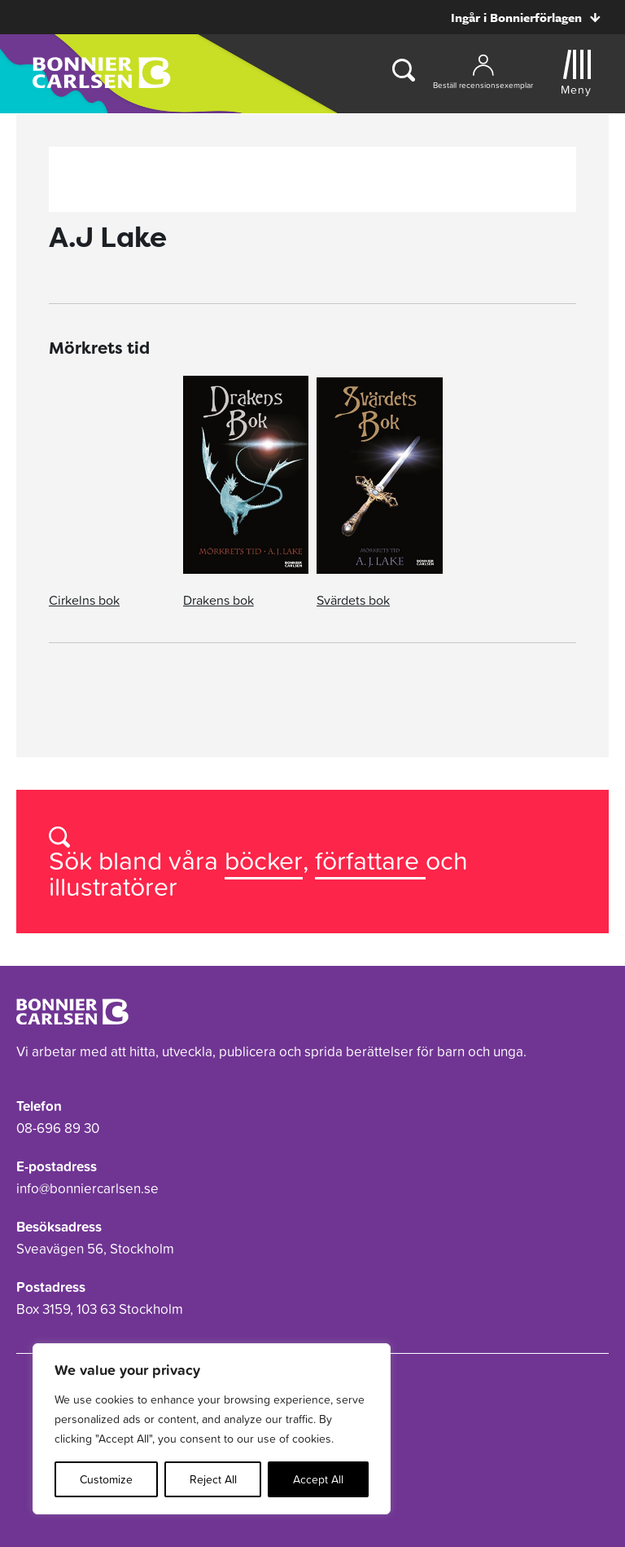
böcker (264, 860)
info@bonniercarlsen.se (87, 1188)
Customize (106, 1479)
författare (370, 860)
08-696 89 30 (57, 1128)
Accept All (318, 1479)
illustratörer (113, 886)
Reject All (213, 1479)
